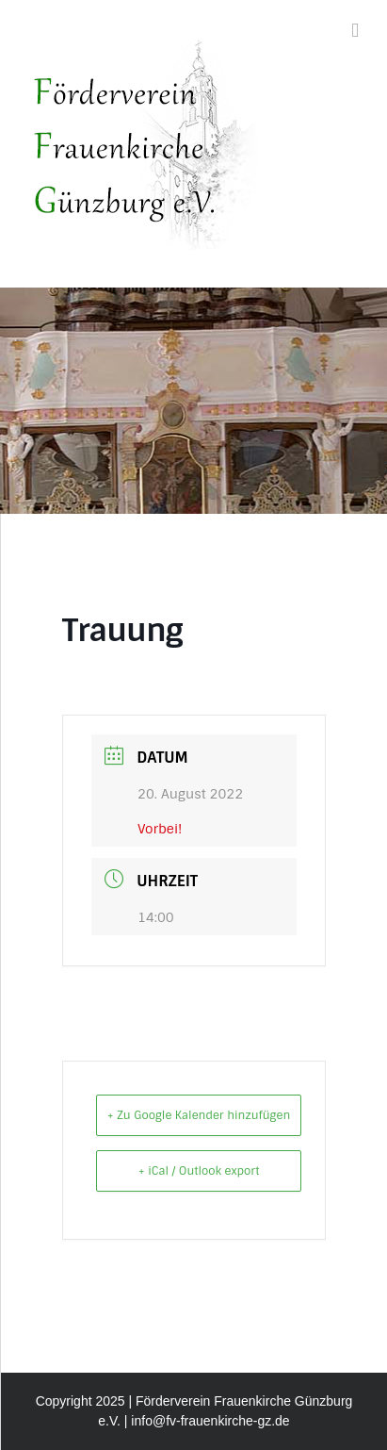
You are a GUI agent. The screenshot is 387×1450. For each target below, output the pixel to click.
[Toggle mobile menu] (355, 31)
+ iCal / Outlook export (199, 1170)
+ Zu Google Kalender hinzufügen (198, 1115)
